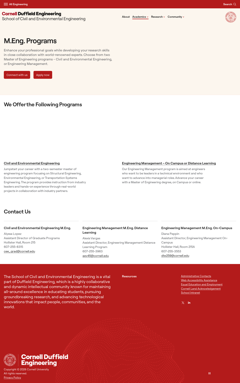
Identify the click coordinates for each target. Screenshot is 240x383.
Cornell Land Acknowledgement (201, 288)
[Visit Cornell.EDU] (230, 21)
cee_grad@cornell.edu (19, 251)
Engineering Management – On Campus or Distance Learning (169, 163)
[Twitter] (183, 303)
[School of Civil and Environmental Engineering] (44, 17)
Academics (140, 16)
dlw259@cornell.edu (175, 256)
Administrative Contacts (196, 276)
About (126, 16)
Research (158, 16)
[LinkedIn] (189, 303)
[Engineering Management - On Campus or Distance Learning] (179, 136)
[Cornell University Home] (10, 360)
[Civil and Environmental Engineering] (61, 136)
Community (176, 16)
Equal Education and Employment (201, 284)
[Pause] (209, 373)
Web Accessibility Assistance (199, 280)
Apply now (43, 75)
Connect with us (17, 75)
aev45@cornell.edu (95, 256)
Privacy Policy (12, 377)
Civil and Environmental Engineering (32, 163)
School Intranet (190, 292)
